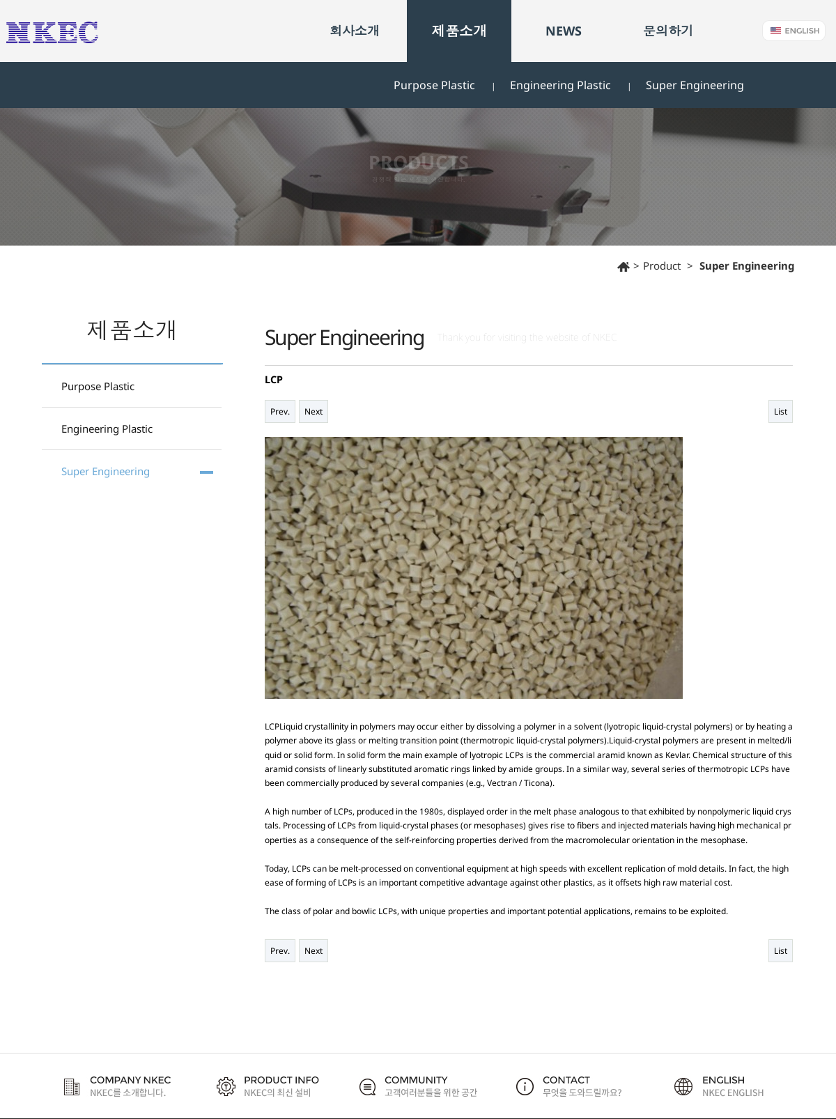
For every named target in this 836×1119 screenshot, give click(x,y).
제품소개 (459, 31)
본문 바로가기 (0, 0)
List (780, 411)
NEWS (563, 30)
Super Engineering (695, 85)
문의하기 (668, 30)
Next (313, 411)
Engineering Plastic (560, 85)
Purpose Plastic (434, 85)
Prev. (280, 411)
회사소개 (355, 30)
